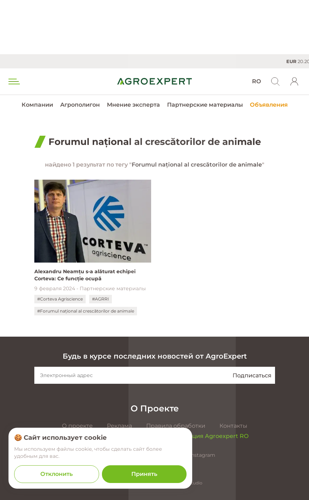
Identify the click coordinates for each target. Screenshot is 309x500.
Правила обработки (175, 425)
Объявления (269, 104)
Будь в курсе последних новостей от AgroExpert (155, 356)
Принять (144, 474)
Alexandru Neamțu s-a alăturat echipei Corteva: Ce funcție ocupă (85, 275)
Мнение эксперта (133, 104)
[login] (294, 81)
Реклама (119, 425)
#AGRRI (100, 299)
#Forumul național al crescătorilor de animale (85, 311)
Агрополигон (80, 104)
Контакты (233, 425)
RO (256, 81)
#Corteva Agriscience (60, 299)
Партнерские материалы (205, 104)
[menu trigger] (13, 81)
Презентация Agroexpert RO (206, 436)
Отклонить (56, 474)
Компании (37, 104)
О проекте (77, 425)
